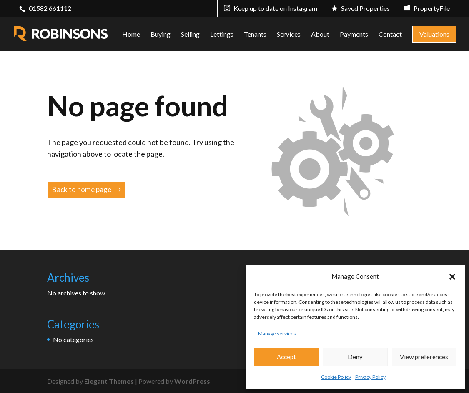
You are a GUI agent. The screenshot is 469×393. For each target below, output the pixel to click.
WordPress (192, 381)
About (320, 34)
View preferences (424, 356)
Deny (355, 356)
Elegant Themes (109, 381)
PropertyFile (432, 8)
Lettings (221, 34)
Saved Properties (365, 8)
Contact (390, 34)
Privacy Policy (370, 377)
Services (289, 34)
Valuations (434, 34)
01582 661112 (50, 8)
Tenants (255, 34)
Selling (190, 34)
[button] (452, 277)
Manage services (277, 333)
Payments (354, 34)
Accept (286, 356)
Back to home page (81, 189)
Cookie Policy (336, 377)
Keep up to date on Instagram (275, 8)
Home (131, 34)
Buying (160, 34)
